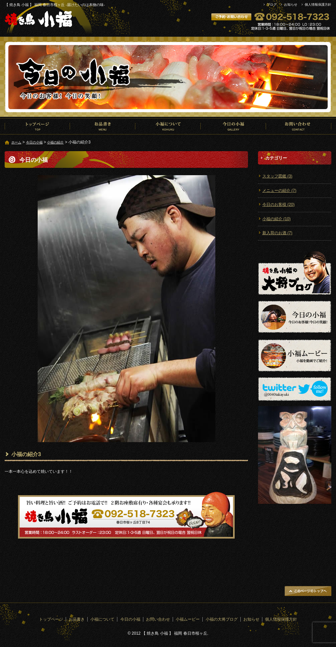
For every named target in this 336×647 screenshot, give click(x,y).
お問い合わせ (298, 126)
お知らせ (290, 4)
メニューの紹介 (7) (279, 190)
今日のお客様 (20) (278, 204)
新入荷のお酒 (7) (277, 233)
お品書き (102, 126)
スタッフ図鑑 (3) (277, 176)
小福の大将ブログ (222, 619)
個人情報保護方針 (318, 4)
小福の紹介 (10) (276, 219)
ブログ (272, 4)
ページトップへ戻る (308, 591)
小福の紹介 (55, 142)
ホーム (16, 142)
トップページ (37, 126)
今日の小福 (233, 126)
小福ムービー (188, 619)
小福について (168, 126)
